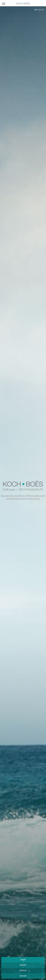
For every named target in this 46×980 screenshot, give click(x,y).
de (36, 10)
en (39, 10)
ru (43, 10)
